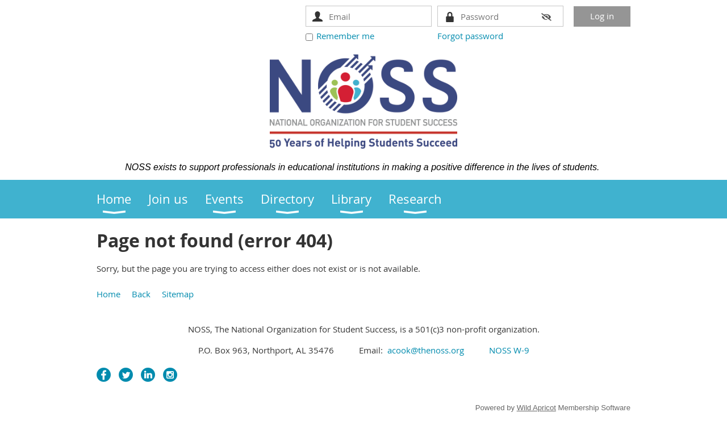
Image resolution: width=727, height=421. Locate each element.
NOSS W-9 (508, 350)
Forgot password (470, 35)
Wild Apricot (536, 407)
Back (141, 294)
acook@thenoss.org (425, 350)
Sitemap (178, 294)
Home (108, 294)
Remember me (345, 35)
